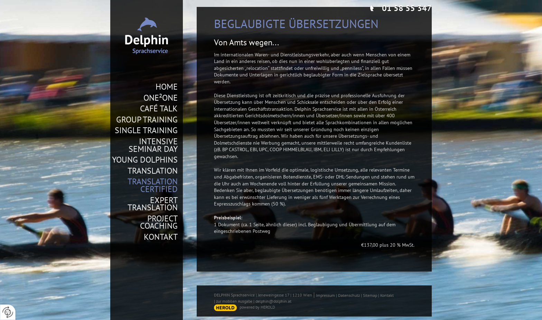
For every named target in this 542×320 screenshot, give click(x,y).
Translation (153, 171)
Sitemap (370, 295)
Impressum (325, 295)
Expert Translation (153, 203)
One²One (160, 98)
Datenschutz (349, 295)
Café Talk (159, 108)
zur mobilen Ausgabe (234, 301)
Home (167, 87)
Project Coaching (159, 222)
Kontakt (161, 237)
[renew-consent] (8, 312)
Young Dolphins (145, 160)
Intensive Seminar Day (153, 145)
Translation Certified (153, 185)
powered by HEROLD (257, 307)
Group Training (147, 120)
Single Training (146, 130)
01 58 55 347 (407, 8)
